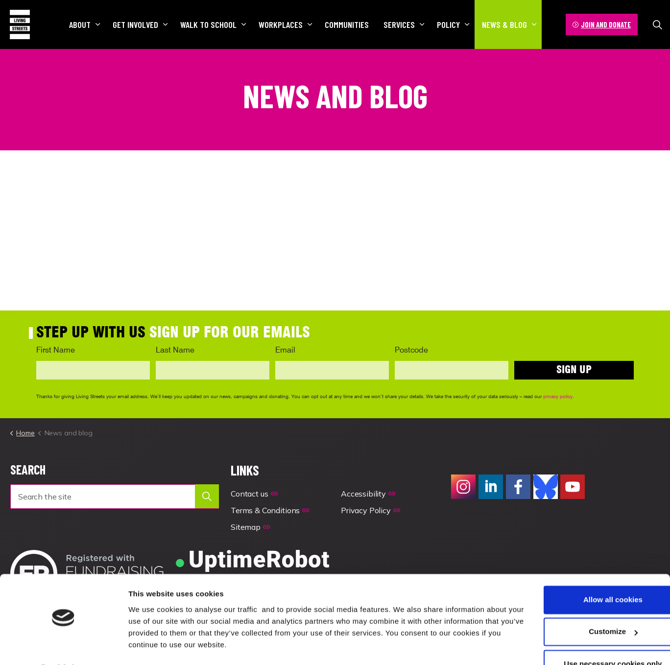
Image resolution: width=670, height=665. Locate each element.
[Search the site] (114, 496)
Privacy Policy (370, 510)
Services (399, 24)
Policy (448, 24)
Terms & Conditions (270, 510)
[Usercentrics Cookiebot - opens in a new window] (63, 646)
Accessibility (368, 494)
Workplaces (281, 24)
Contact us (254, 494)
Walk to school (208, 24)
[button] (206, 496)
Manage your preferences (173, 645)
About (80, 24)
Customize (588, 605)
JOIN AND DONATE (602, 25)
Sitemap (250, 527)
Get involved (135, 24)
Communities (347, 24)
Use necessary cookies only (588, 638)
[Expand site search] (657, 24)
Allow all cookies (588, 574)
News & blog (504, 24)
